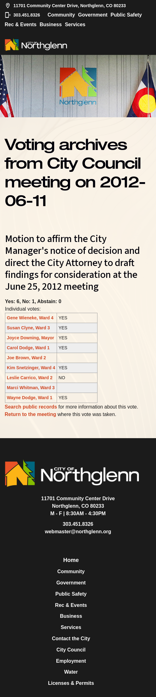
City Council (70, 649)
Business (51, 24)
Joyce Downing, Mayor (30, 337)
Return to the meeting (30, 414)
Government (92, 14)
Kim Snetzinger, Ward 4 (31, 367)
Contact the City (71, 638)
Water (71, 672)
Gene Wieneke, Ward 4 (30, 317)
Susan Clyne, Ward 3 (28, 327)
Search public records (31, 406)
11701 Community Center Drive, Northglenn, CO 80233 (65, 5)
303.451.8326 (22, 15)
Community (61, 14)
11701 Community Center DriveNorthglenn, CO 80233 (78, 502)
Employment (71, 661)
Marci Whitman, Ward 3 (31, 387)
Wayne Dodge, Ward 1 (29, 397)
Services (75, 24)
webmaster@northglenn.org (78, 531)
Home (71, 560)
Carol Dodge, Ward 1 (28, 347)
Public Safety (126, 14)
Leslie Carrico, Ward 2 (30, 377)
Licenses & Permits (71, 683)
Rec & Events (20, 24)
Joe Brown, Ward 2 (26, 357)
